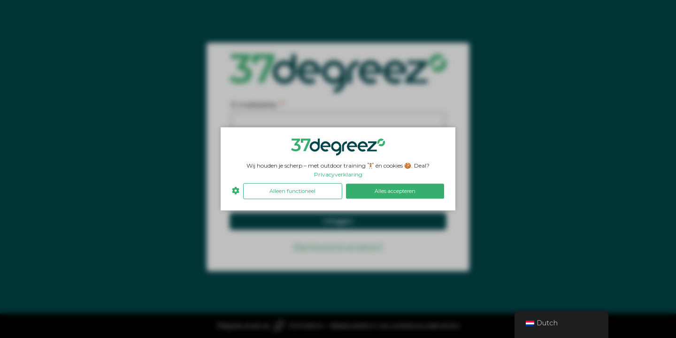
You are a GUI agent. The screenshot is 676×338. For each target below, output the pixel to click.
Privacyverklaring (338, 174)
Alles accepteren (395, 191)
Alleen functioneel (292, 191)
